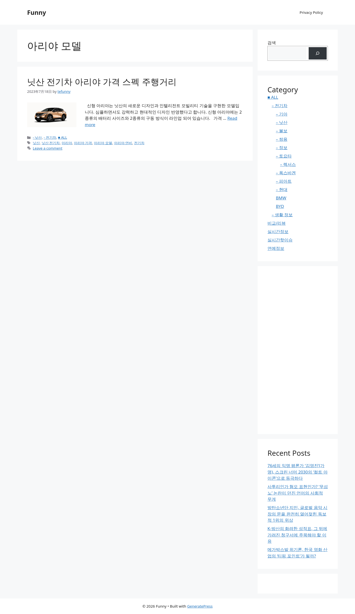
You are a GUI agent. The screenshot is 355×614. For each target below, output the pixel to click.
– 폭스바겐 (286, 173)
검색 (271, 42)
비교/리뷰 (276, 223)
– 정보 (281, 147)
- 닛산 (37, 137)
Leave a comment (47, 148)
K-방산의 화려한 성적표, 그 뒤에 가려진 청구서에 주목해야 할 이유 (297, 535)
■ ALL (62, 137)
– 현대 (281, 189)
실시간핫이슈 (280, 240)
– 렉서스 (288, 164)
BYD (280, 206)
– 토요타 (284, 156)
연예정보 (275, 248)
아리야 (67, 142)
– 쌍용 (281, 139)
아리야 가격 (83, 142)
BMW (281, 198)
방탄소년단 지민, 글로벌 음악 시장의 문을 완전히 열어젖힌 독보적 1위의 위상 (297, 514)
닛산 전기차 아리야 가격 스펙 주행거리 (102, 81)
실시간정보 (277, 231)
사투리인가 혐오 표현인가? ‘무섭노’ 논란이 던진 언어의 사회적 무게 (297, 493)
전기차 (139, 142)
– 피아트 (284, 181)
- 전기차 (50, 137)
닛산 (36, 142)
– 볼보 (281, 131)
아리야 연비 (123, 142)
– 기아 (281, 114)
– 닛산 (281, 122)
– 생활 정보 (282, 215)
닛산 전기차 (51, 142)
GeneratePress (200, 606)
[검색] (318, 53)
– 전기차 (279, 105)
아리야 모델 (103, 142)
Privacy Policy (311, 12)
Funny (36, 12)
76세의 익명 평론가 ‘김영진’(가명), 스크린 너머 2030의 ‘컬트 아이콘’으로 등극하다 (297, 472)
